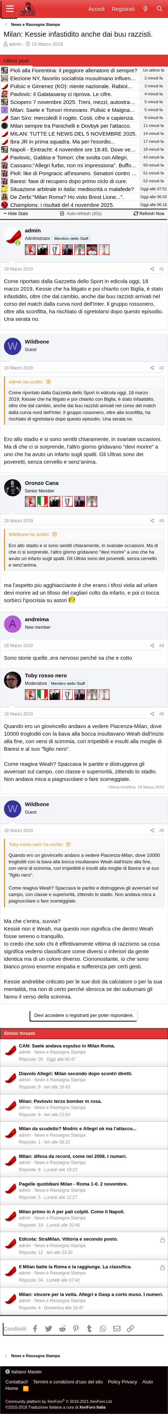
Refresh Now (149, 213)
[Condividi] (152, 269)
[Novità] (145, 8)
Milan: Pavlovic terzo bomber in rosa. (60, 1101)
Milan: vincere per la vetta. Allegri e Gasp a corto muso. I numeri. (91, 1294)
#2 (161, 367)
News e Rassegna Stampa (59, 1052)
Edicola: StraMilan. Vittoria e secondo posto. (68, 1239)
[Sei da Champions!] (55, 261)
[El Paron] (43, 261)
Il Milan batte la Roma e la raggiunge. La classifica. (75, 1266)
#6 (161, 830)
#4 (161, 645)
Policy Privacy (122, 1382)
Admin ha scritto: (26, 382)
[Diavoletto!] (31, 261)
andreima (37, 619)
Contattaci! (16, 1382)
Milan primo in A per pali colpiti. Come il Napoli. (72, 1211)
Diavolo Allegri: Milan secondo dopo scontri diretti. (75, 1073)
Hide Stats (16, 213)
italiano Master (23, 1371)
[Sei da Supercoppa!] (80, 261)
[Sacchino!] (93, 261)
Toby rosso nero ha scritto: (36, 844)
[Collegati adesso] (17, 243)
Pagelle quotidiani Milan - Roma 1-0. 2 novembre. (73, 1184)
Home (11, 1388)
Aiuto (147, 1382)
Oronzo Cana (41, 483)
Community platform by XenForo (59, 1401)
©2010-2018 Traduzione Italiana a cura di (55, 1407)
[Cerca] (159, 8)
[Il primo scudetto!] (43, 513)
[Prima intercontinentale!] (104, 261)
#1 (161, 269)
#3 (161, 520)
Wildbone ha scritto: (29, 534)
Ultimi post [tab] (16, 61)
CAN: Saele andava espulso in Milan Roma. (67, 1046)
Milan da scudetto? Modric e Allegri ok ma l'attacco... (78, 1128)
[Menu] (9, 9)
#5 (161, 714)
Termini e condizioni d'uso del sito (68, 1382)
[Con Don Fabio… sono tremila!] (68, 261)
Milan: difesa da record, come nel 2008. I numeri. (73, 1156)
